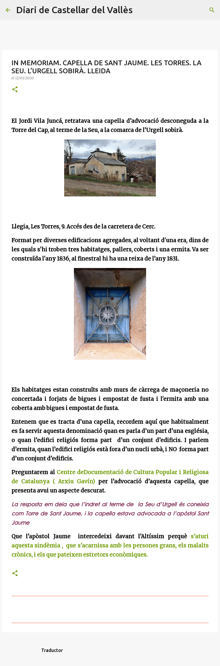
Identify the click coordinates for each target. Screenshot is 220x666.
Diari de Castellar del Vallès (74, 10)
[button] (14, 90)
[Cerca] (140, 10)
